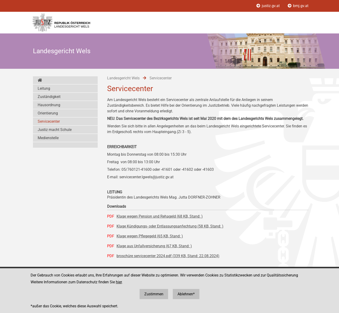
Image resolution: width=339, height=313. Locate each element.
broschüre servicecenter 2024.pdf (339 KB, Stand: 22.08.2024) (168, 256)
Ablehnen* (186, 294)
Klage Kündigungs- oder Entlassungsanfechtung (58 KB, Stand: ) (170, 226)
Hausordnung (49, 105)
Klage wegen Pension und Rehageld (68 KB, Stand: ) (160, 216)
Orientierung (48, 113)
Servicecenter (49, 121)
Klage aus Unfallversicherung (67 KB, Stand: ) (154, 246)
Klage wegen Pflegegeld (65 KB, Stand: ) (150, 236)
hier (119, 282)
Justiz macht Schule (55, 129)
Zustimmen (153, 294)
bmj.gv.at (298, 6)
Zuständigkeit (49, 96)
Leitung (44, 88)
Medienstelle (48, 138)
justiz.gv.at (268, 6)
